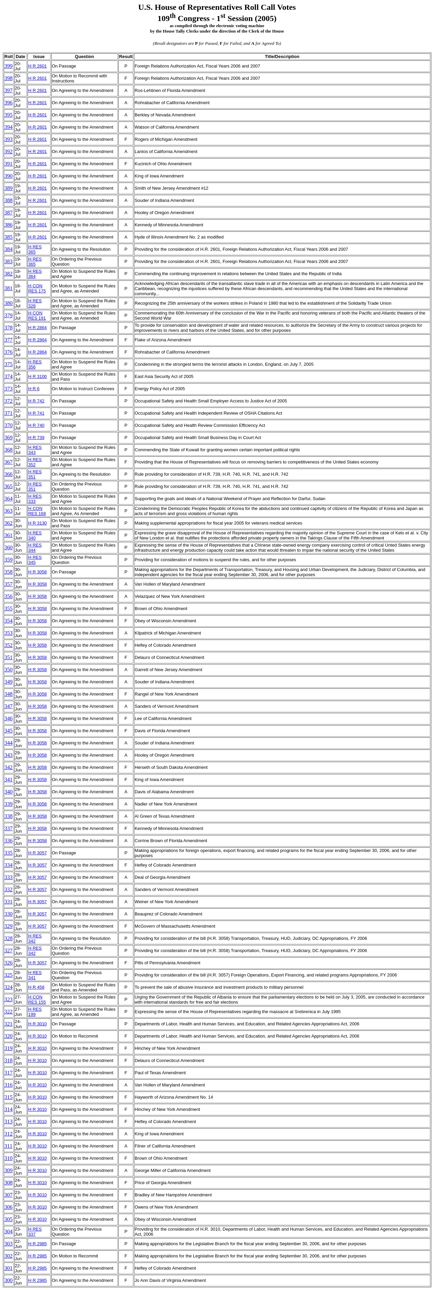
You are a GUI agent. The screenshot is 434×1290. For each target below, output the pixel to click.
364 (8, 498)
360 (8, 547)
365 (8, 486)
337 (8, 828)
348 (8, 694)
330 (8, 914)
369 (8, 437)
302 (8, 1256)
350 (8, 669)
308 (8, 1182)
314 (8, 1109)
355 (8, 608)
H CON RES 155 (37, 999)
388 (8, 200)
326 (8, 963)
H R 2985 (37, 1243)
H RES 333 (35, 499)
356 (8, 596)
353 (8, 633)
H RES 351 (35, 474)
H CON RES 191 (37, 315)
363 (8, 511)
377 (8, 340)
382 (8, 274)
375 (8, 364)
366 (8, 474)
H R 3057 (37, 852)
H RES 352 (35, 462)
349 (8, 682)
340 (8, 792)
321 (8, 1024)
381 (8, 288)
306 (8, 1207)
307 (8, 1195)
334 (8, 865)
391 (8, 164)
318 (8, 1060)
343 (8, 755)
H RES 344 (35, 548)
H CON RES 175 (37, 288)
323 (8, 999)
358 (8, 572)
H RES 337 (35, 1232)
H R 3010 (37, 1023)
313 (8, 1121)
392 (8, 151)
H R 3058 (37, 571)
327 (8, 950)
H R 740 (36, 425)
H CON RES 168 (37, 511)
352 (8, 645)
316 (8, 1085)
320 (8, 1036)
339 (8, 804)
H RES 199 (35, 1012)
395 (8, 115)
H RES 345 (35, 560)
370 (8, 425)
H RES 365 (35, 249)
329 (8, 926)
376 (8, 352)
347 (8, 706)
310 (8, 1158)
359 (8, 560)
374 (8, 376)
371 (8, 413)
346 (8, 718)
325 (8, 975)
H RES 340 (35, 535)
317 (8, 1073)
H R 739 (36, 437)
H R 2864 (37, 327)
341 (8, 779)
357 (8, 584)
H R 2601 (37, 66)
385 (8, 237)
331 (8, 902)
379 (8, 315)
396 (8, 103)
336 (8, 840)
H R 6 (33, 388)
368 (8, 450)
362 (8, 523)
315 (8, 1097)
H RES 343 (35, 450)
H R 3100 (37, 376)
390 (8, 176)
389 (8, 188)
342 (8, 767)
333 (8, 877)
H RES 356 (35, 364)
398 (8, 78)
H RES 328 (35, 303)
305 (8, 1219)
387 (8, 212)
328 (8, 938)
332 (8, 889)
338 (8, 816)
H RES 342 (35, 938)
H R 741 (36, 413)
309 (8, 1170)
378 (8, 327)
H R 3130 (37, 523)
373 (8, 389)
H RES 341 (35, 975)
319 (8, 1048)
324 (8, 987)
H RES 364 (35, 274)
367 (8, 462)
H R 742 (36, 400)
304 (8, 1231)
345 (8, 731)
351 (8, 657)
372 (8, 401)
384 (8, 249)
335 (8, 853)
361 (8, 535)
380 (8, 303)
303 (8, 1244)
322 (8, 1011)
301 (8, 1268)
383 (8, 261)
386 (8, 225)
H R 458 (36, 987)
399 (8, 66)
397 (8, 90)
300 (8, 1280)
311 (8, 1146)
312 (8, 1134)
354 (8, 621)
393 (8, 139)
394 (8, 127)
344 (8, 743)
